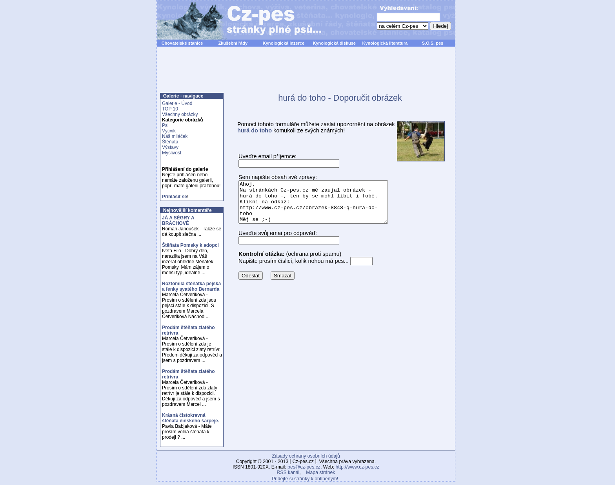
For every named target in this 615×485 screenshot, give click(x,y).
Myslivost (171, 153)
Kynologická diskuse (334, 43)
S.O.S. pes (432, 43)
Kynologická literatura (385, 43)
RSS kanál (288, 472)
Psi (165, 125)
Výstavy (170, 147)
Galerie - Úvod (177, 103)
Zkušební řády (232, 43)
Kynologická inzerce (283, 43)
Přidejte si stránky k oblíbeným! (305, 478)
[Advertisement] (306, 74)
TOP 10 (170, 109)
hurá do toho (254, 130)
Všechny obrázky (180, 114)
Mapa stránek (320, 472)
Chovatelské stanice (182, 43)
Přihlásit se (174, 196)
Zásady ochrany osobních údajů (306, 456)
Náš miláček (174, 136)
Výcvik (169, 131)
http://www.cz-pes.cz (357, 467)
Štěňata (170, 142)
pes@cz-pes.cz (303, 467)
